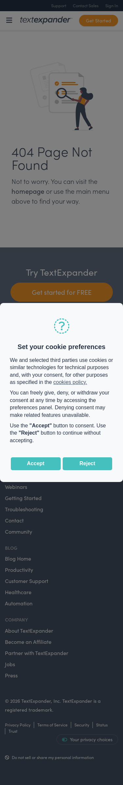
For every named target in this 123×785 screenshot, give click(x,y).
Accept (35, 463)
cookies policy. (70, 382)
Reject (87, 463)
